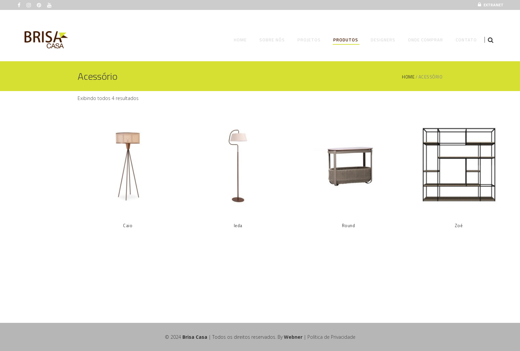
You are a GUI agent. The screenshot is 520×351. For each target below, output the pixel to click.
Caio (127, 225)
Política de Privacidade (331, 337)
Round (348, 225)
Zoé (459, 225)
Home (408, 77)
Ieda (238, 225)
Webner (293, 337)
